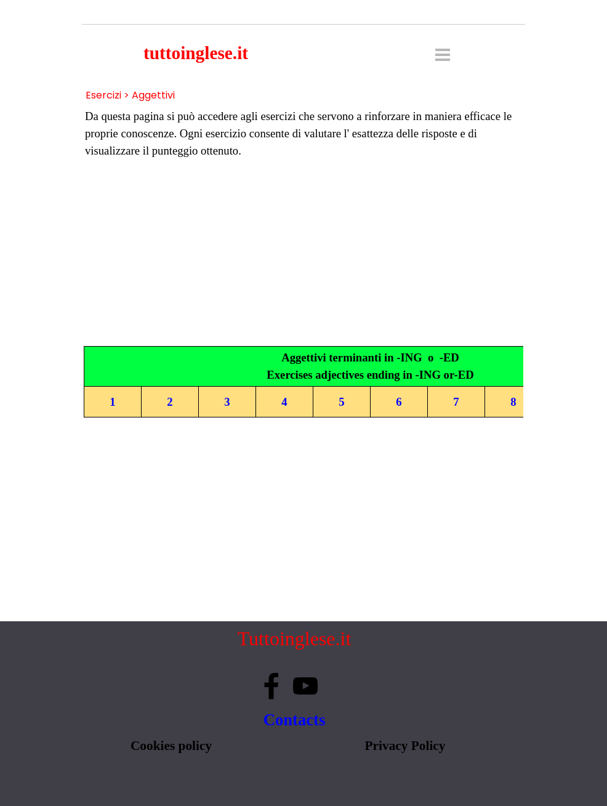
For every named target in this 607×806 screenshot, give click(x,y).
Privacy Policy (405, 745)
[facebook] (271, 686)
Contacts (294, 720)
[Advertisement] (303, 253)
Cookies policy (171, 745)
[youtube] (305, 686)
